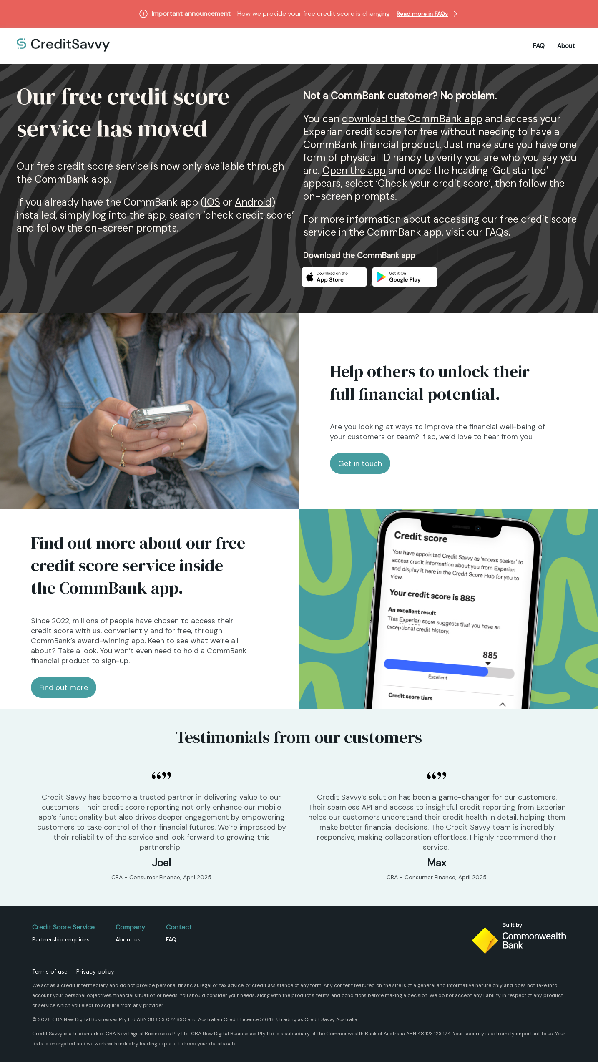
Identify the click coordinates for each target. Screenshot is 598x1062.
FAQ (539, 46)
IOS (212, 202)
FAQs (496, 232)
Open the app (354, 170)
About (566, 46)
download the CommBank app (412, 118)
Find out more (63, 687)
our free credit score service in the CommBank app (440, 226)
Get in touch (360, 463)
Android (253, 202)
